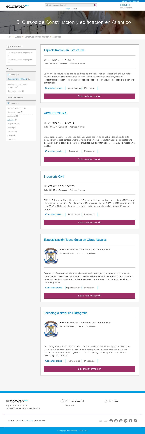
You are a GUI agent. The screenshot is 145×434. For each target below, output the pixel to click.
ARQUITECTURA (55, 113)
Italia (36, 420)
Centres (136, 1)
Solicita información (89, 96)
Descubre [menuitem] (126, 6)
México (42, 420)
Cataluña (19, 420)
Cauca (11, 139)
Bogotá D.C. (14, 124)
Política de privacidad (74, 401)
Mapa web (69, 406)
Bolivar (11, 128)
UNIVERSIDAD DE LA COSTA (59, 60)
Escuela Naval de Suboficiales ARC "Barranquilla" (85, 249)
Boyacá (12, 131)
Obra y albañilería (16, 91)
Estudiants (126, 1)
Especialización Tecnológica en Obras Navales (75, 240)
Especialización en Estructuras (64, 50)
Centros (74, 9)
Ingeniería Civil (54, 176)
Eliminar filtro (13, 75)
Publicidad (113, 401)
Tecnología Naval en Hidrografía (65, 313)
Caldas (11, 135)
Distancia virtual (15, 112)
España (11, 420)
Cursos (68, 9)
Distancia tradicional (17, 108)
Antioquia (13, 116)
